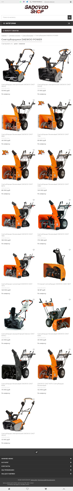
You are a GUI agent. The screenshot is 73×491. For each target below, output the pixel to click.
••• (2, 2)
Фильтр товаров (11, 31)
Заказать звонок (49, 1)
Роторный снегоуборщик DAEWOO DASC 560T (54, 284)
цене (16, 44)
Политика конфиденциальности (46, 480)
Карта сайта (34, 480)
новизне (22, 44)
